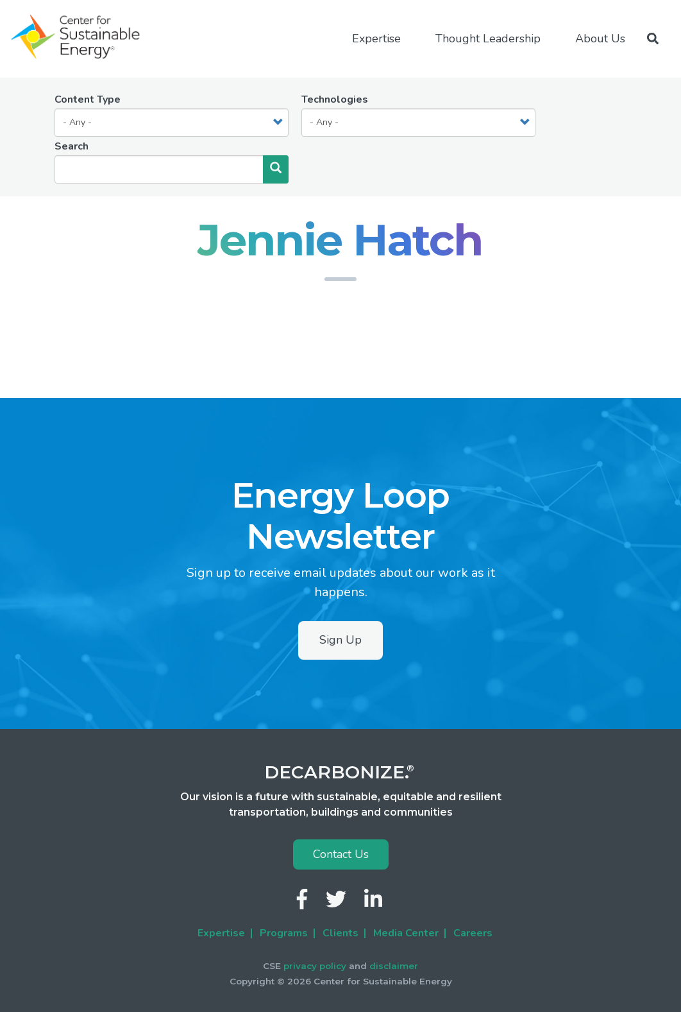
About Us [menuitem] (600, 38)
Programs (284, 933)
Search (71, 146)
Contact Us (341, 854)
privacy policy (314, 966)
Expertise (221, 933)
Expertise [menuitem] (376, 38)
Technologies (334, 99)
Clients (340, 933)
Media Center (406, 933)
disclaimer (393, 966)
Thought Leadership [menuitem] (488, 38)
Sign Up (340, 640)
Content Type (88, 99)
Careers (472, 933)
